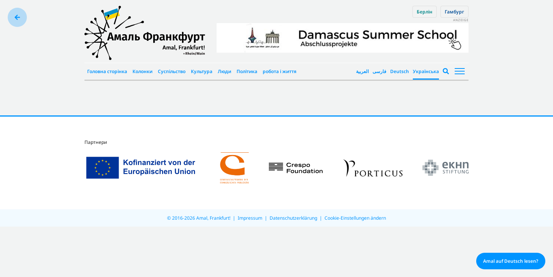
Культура (201, 71)
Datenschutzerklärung (293, 218)
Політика (247, 71)
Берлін (424, 11)
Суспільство (171, 71)
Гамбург (454, 11)
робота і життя (279, 71)
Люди (224, 71)
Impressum (250, 218)
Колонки (142, 71)
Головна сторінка (107, 71)
